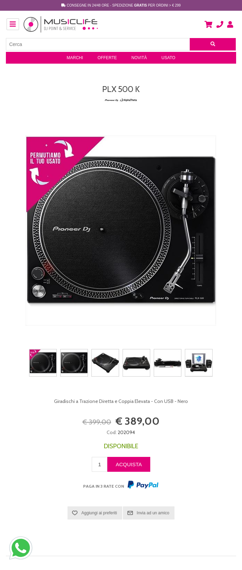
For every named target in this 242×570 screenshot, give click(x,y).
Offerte (107, 57)
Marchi (75, 57)
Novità (139, 57)
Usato (168, 57)
